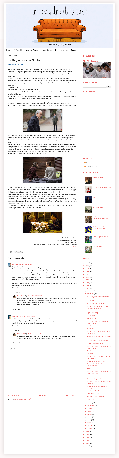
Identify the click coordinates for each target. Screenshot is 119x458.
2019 (87, 283)
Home (8, 50)
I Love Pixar (64, 50)
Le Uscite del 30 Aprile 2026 (102, 187)
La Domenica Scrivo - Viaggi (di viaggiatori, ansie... (97, 387)
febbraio (90, 425)
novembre (90, 294)
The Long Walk (98, 207)
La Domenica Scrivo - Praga (96, 361)
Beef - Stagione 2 (98, 177)
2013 (87, 440)
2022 (87, 274)
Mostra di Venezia (32, 50)
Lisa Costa (21, 296)
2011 (87, 446)
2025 (87, 266)
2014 (87, 437)
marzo (89, 422)
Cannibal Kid (16, 316)
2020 (87, 280)
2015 (87, 434)
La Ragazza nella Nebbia (95, 343)
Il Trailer (74, 247)
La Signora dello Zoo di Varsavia (97, 340)
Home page (42, 395)
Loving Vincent (91, 315)
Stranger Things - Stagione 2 (96, 396)
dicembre (90, 291)
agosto (89, 408)
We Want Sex (97, 246)
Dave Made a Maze (93, 393)
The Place (90, 351)
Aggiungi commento (16, 349)
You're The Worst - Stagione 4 (96, 303)
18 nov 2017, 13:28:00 (29, 316)
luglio (89, 411)
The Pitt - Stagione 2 (91, 61)
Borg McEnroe (91, 318)
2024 (87, 268)
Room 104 (90, 353)
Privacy (73, 50)
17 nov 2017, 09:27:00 (24, 264)
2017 (87, 288)
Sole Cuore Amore (93, 376)
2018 (87, 285)
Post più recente (13, 395)
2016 (87, 432)
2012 (87, 443)
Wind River (90, 399)
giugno (89, 414)
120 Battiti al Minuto (93, 391)
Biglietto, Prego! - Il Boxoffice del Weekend (100, 218)
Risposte (17, 292)
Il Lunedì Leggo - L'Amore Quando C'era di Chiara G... (98, 307)
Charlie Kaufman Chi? (49, 50)
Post (86, 163)
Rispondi (15, 288)
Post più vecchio (71, 395)
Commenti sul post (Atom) (22, 399)
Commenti (88, 166)
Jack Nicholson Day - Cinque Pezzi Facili (100, 227)
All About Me (18, 50)
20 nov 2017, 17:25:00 (35, 296)
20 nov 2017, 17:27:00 (35, 333)
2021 (87, 277)
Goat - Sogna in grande (100, 237)
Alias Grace (90, 328)
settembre (90, 405)
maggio (89, 417)
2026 (87, 263)
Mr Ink (14, 264)
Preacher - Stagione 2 (94, 379)
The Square (90, 301)
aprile (89, 420)
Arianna (89, 368)
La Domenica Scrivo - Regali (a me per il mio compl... (98, 312)
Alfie (94, 197)
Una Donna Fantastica (94, 326)
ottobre (89, 403)
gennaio (90, 428)
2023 (87, 271)
